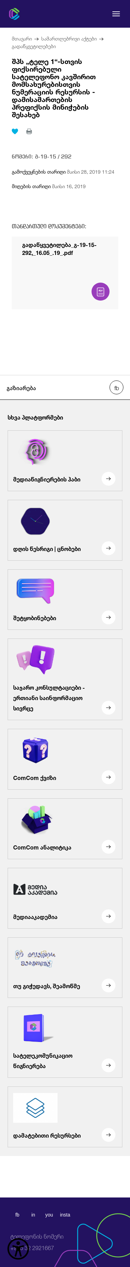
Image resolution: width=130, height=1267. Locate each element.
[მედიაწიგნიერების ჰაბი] (65, 460)
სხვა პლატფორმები (35, 417)
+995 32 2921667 (36, 1242)
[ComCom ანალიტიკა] (65, 828)
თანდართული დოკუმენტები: (49, 226)
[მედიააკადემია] (65, 898)
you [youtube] (49, 1215)
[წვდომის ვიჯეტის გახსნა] (18, 1249)
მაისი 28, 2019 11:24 (63, 171)
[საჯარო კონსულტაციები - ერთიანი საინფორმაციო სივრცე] (65, 679)
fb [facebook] (17, 1215)
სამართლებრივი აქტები (69, 38)
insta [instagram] (65, 1215)
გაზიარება (21, 387)
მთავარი (22, 38)
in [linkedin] (33, 1215)
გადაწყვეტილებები (34, 45)
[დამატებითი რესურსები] (65, 1116)
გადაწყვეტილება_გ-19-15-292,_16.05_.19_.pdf (59, 248)
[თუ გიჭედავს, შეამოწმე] (65, 967)
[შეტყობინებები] (65, 599)
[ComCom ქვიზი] (65, 759)
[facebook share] (116, 387)
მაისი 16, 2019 (49, 185)
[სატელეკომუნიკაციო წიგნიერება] (65, 1042)
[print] (29, 131)
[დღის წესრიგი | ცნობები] (65, 530)
